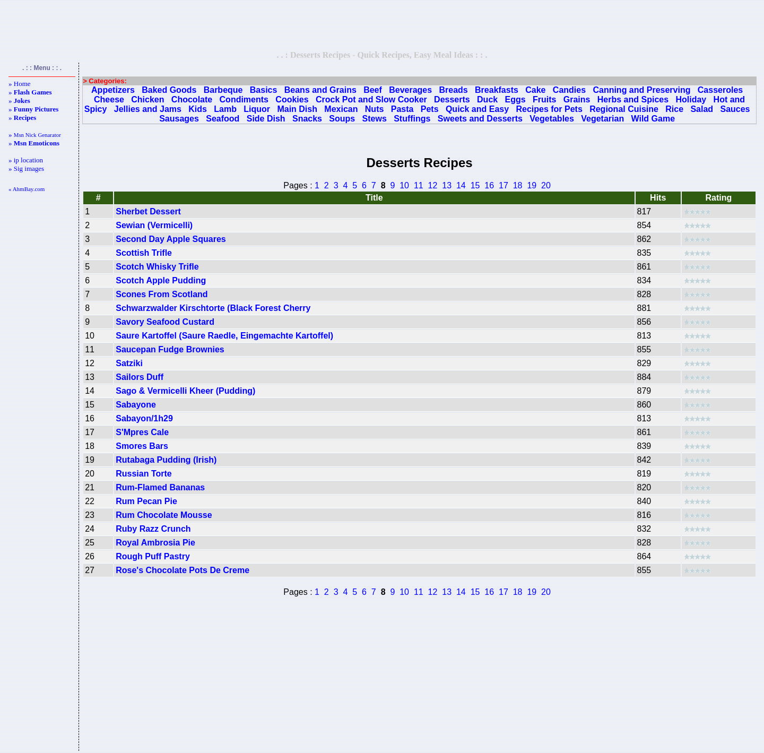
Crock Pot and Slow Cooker (371, 99)
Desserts (452, 99)
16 (489, 185)
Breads (453, 89)
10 (404, 185)
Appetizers (113, 89)
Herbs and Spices (632, 99)
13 (447, 185)
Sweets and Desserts (480, 118)
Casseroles (720, 89)
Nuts (374, 109)
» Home (19, 84)
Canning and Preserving (641, 89)
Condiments (244, 99)
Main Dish (297, 109)
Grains (577, 99)
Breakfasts (496, 89)
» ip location (25, 160)
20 (546, 185)
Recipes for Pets (549, 109)
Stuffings (412, 118)
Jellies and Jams (147, 109)
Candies (569, 89)
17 (503, 185)
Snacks (307, 118)
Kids (197, 109)
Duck (487, 99)
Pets (430, 109)
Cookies (291, 99)
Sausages (179, 118)
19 (531, 185)
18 (518, 185)
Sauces (735, 109)
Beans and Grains (320, 89)
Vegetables (551, 118)
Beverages (410, 89)
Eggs (515, 99)
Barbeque (223, 89)
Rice (674, 109)
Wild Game (653, 118)
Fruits (544, 99)
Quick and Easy (477, 109)
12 (433, 185)
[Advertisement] (382, 25)
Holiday (690, 99)
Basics (263, 89)
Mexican (341, 109)
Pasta (402, 109)
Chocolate (191, 99)
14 (461, 185)
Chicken (147, 99)
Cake (535, 89)
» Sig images (26, 168)
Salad (701, 109)
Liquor (257, 109)
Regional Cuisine (623, 109)
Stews (374, 118)
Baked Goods (169, 89)
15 (475, 185)
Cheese (109, 99)
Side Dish (266, 118)
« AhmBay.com (26, 189)
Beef (372, 89)
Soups (342, 118)
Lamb (225, 109)
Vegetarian (602, 118)
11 (418, 185)
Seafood (222, 118)
